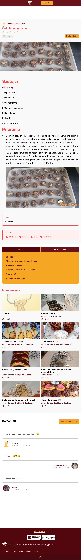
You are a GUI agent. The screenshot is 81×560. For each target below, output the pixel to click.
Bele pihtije (11, 257)
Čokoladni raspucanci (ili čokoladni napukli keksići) (60, 365)
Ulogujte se (47, 3)
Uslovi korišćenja (34, 545)
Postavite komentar (69, 421)
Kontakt (51, 545)
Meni (40, 557)
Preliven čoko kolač (14, 265)
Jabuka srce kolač (60, 335)
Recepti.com (4, 544)
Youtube (20, 551)
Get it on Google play (48, 537)
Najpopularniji (60, 249)
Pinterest (35, 551)
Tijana (14, 487)
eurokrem (47, 237)
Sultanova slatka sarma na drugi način (21, 394)
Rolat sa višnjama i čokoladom (21, 365)
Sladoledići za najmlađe (21, 335)
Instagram (28, 551)
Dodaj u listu (71, 36)
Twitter (14, 551)
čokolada (12, 237)
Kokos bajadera (60, 307)
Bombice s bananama (15, 278)
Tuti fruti (21, 307)
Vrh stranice (39, 531)
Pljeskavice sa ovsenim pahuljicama (21, 261)
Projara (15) (11, 274)
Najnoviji (21, 249)
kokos (25, 237)
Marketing (44, 545)
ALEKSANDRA (19, 24)
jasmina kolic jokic (61, 465)
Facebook (7, 551)
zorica (15, 443)
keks (36, 237)
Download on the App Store (34, 537)
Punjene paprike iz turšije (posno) (21, 270)
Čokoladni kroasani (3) (60, 394)
